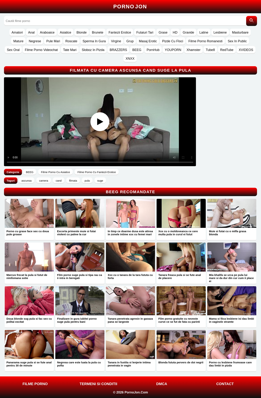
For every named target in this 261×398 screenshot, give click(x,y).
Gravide (188, 32)
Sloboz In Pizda (93, 50)
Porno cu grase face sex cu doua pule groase (28, 233)
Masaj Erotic (148, 41)
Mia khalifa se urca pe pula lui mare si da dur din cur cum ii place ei (231, 278)
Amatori (17, 32)
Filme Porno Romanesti (205, 41)
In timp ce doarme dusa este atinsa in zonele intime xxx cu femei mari (130, 233)
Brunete (97, 32)
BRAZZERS (118, 50)
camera (43, 180)
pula (87, 180)
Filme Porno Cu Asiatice (55, 172)
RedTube (226, 50)
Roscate (71, 41)
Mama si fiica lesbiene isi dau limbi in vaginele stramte (231, 320)
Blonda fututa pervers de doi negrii (180, 362)
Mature (18, 41)
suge (100, 180)
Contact (225, 384)
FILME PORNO (35, 384)
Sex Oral (13, 50)
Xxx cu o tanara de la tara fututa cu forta (130, 276)
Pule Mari (53, 41)
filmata (73, 180)
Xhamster (193, 50)
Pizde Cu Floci (172, 41)
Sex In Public (237, 41)
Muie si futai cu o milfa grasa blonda (227, 233)
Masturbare (240, 32)
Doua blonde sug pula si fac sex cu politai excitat (29, 320)
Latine (203, 32)
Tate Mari (69, 50)
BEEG (136, 50)
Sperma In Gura (94, 41)
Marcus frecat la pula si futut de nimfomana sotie (27, 276)
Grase (163, 32)
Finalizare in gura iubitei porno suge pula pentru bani (77, 320)
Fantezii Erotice (120, 32)
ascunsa (26, 180)
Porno (130, 6)
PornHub (153, 50)
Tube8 (210, 50)
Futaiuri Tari (144, 32)
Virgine (116, 41)
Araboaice (47, 32)
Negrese (35, 41)
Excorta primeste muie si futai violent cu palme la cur (76, 233)
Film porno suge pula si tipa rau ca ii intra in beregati (79, 276)
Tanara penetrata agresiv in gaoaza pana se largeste (130, 320)
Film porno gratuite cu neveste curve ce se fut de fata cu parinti (179, 320)
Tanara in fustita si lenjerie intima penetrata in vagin (129, 364)
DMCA (161, 384)
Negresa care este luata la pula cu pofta (79, 364)
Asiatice (65, 32)
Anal (31, 32)
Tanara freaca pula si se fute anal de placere (179, 276)
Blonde (81, 32)
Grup (130, 41)
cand (59, 180)
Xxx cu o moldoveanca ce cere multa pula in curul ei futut (178, 233)
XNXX (130, 58)
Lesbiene (220, 32)
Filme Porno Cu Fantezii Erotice (96, 172)
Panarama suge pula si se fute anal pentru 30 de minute (29, 364)
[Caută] (251, 21)
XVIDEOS (246, 50)
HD (175, 32)
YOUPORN (173, 50)
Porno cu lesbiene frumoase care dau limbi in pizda (230, 364)
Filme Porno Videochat (41, 50)
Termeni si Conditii (98, 384)
